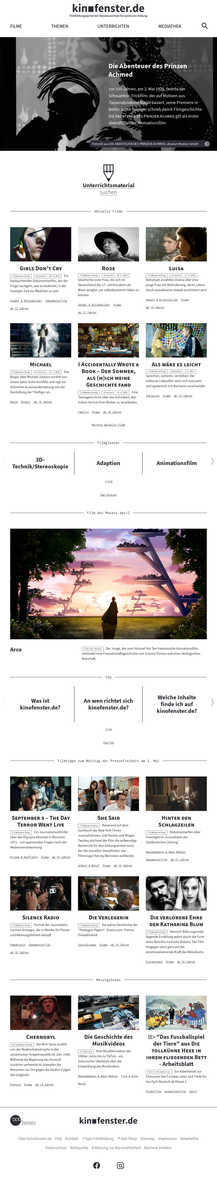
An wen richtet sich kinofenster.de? (108, 704)
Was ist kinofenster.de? (40, 704)
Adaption (108, 463)
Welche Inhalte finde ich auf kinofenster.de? (177, 704)
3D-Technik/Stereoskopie (40, 463)
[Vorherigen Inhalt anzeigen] (4, 462)
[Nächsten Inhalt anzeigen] (212, 462)
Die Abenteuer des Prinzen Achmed (147, 70)
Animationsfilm (177, 463)
